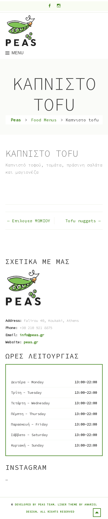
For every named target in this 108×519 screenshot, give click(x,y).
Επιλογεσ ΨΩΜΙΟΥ (31, 220)
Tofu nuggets (80, 220)
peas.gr (31, 342)
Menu (17, 53)
